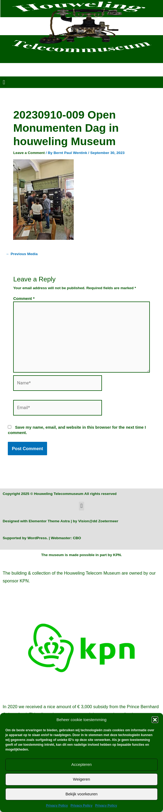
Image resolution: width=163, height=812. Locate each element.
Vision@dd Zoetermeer (98, 521)
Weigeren (81, 779)
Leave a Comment (29, 153)
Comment (23, 298)
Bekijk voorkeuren (81, 794)
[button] (155, 719)
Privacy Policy (57, 805)
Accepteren (81, 764)
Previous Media (22, 254)
